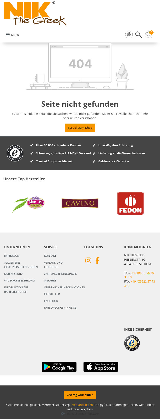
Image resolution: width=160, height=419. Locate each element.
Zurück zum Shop (80, 128)
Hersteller (52, 294)
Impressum (12, 256)
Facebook (51, 301)
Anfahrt (50, 280)
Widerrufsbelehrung (19, 280)
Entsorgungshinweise (60, 307)
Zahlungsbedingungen (60, 274)
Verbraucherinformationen (64, 287)
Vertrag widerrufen (80, 395)
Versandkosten (82, 405)
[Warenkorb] (149, 34)
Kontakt (50, 256)
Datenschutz (13, 274)
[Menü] (12, 34)
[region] (80, 203)
